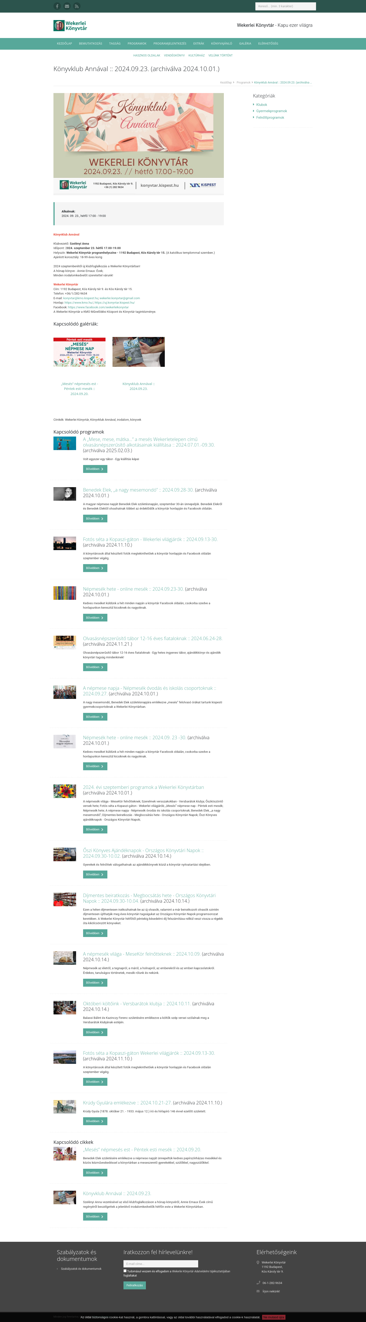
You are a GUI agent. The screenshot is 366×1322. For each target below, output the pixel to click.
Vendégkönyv (174, 55)
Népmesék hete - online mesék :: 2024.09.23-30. (133, 589)
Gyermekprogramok (270, 111)
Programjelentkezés (169, 43)
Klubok (260, 105)
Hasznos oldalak (146, 55)
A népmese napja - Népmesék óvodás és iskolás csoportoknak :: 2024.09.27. (149, 691)
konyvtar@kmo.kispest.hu (80, 298)
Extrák (198, 43)
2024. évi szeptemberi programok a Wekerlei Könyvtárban (143, 787)
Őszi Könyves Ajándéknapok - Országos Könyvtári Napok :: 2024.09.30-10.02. (143, 853)
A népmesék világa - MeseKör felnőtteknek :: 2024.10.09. (142, 954)
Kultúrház (197, 55)
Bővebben (94, 469)
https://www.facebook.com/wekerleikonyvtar (98, 307)
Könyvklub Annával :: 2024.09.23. (117, 1193)
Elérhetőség (268, 43)
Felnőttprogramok (268, 117)
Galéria (245, 43)
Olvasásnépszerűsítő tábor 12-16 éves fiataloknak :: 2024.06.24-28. (153, 638)
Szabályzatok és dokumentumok (79, 1268)
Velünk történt (220, 55)
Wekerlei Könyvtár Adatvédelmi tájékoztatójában (201, 1271)
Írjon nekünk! (271, 1291)
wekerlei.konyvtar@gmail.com (119, 298)
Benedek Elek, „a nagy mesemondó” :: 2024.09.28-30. (138, 490)
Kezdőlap (64, 43)
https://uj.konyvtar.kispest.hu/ (115, 302)
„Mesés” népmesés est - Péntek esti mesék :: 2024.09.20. (79, 389)
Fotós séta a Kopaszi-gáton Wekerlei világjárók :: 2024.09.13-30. (149, 1053)
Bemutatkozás (90, 43)
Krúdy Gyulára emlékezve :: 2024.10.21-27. (127, 1103)
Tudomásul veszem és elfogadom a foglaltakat (176, 1273)
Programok (137, 43)
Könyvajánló (221, 43)
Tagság (115, 43)
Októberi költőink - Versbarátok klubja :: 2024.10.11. (137, 1003)
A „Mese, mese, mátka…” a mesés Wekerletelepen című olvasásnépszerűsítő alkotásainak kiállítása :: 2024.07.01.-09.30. (149, 442)
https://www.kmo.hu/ (79, 302)
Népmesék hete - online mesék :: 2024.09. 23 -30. (135, 737)
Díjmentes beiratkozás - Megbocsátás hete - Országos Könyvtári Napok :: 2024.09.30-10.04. (149, 898)
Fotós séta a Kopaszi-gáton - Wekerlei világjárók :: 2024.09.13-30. (150, 539)
